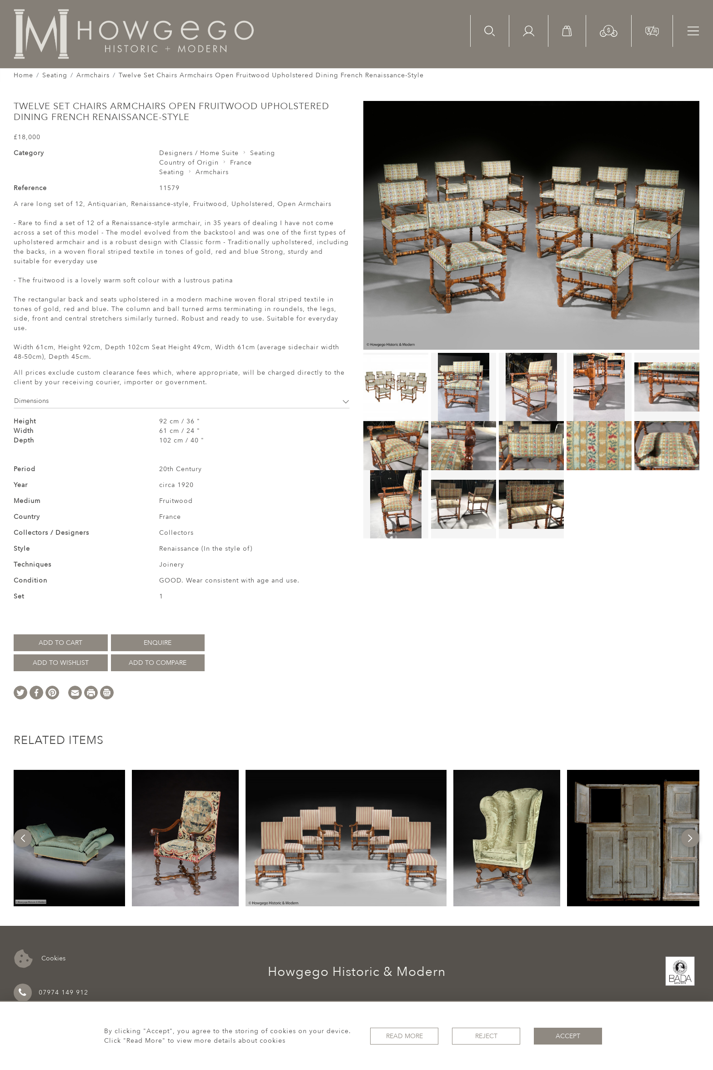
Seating (54, 75)
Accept (568, 1036)
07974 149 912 (51, 993)
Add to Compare (157, 662)
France (241, 162)
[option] (69, 838)
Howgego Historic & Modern (357, 971)
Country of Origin (189, 162)
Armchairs (93, 75)
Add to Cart (60, 642)
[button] (609, 30)
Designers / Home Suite (199, 153)
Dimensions (181, 401)
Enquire (157, 642)
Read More (404, 1036)
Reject (486, 1036)
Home (23, 75)
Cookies (39, 958)
